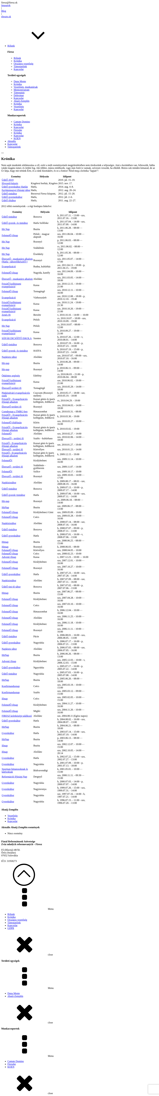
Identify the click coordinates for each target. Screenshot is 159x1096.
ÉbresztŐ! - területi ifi (13, 438)
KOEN (17, 138)
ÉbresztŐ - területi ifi (12, 449)
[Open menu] (2, 152)
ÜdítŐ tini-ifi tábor (11, 586)
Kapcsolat (19, 69)
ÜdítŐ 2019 (8, 180)
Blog (3, 11)
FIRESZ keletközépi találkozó (17, 716)
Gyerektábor (8, 733)
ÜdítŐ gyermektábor (12, 197)
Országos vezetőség (23, 63)
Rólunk (17, 58)
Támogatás (19, 92)
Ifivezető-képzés (10, 183)
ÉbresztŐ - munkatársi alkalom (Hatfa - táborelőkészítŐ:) (17, 260)
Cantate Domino (22, 121)
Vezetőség (19, 106)
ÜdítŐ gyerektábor (11, 535)
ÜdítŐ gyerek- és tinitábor (15, 223)
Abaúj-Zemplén (21, 101)
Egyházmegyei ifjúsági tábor (16, 190)
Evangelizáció (9, 266)
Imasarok (6, 5)
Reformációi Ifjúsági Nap (14, 776)
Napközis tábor (9, 357)
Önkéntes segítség (11, 375)
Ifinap (5, 698)
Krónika (18, 61)
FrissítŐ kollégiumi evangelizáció (11, 285)
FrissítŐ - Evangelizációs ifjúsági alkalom (14, 444)
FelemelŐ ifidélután (12, 422)
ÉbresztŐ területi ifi (11, 388)
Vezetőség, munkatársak (26, 87)
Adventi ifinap (9, 557)
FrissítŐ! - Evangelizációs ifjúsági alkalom (15, 400)
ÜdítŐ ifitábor (9, 200)
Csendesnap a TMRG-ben (14, 411)
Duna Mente (20, 81)
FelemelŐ (6, 433)
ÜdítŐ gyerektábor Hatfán (15, 186)
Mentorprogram (21, 89)
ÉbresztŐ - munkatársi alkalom (17, 279)
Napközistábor (9, 482)
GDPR (10, 928)
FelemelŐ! (7, 460)
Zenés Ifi (6, 315)
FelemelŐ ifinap (10, 235)
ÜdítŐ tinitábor (9, 193)
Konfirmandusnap (11, 686)
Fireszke (18, 130)
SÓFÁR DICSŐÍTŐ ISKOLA (17, 338)
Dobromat (19, 95)
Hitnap (5, 542)
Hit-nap (5, 363)
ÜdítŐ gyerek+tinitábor (13, 495)
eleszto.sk (6, 16)
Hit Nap (6, 229)
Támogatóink (20, 66)
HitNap (5, 507)
